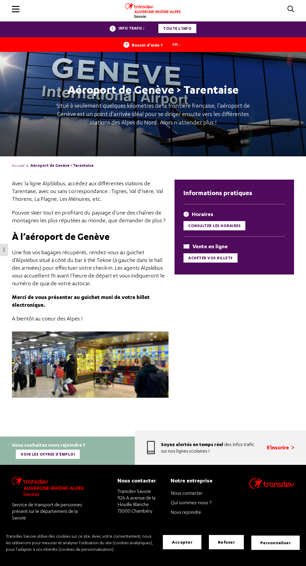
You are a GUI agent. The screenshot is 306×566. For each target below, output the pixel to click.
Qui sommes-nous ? (191, 499)
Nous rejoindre (186, 508)
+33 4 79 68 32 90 (136, 518)
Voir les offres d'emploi (48, 453)
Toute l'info (177, 28)
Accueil (18, 165)
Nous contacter (187, 489)
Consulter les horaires (214, 225)
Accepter (182, 542)
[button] (15, 9)
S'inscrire (280, 446)
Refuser (226, 542)
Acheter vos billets (210, 258)
